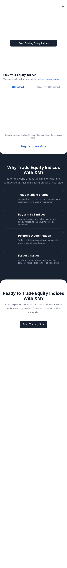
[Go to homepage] (7, 5)
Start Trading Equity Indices (33, 43)
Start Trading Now (33, 324)
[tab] (18, 87)
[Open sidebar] (63, 5)
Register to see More (33, 146)
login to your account (50, 79)
